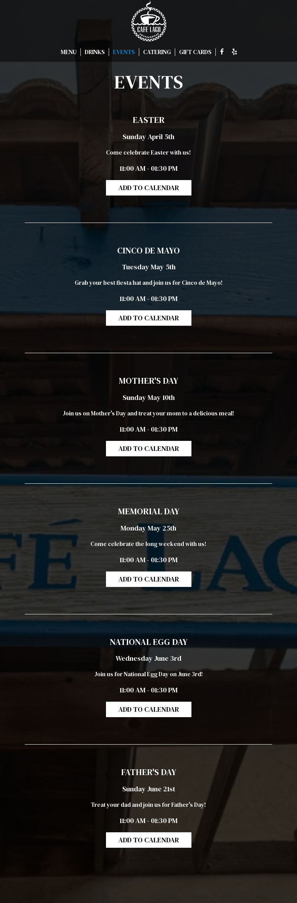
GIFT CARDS (195, 52)
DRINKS (95, 52)
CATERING (157, 52)
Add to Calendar (148, 187)
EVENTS (124, 52)
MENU (69, 52)
